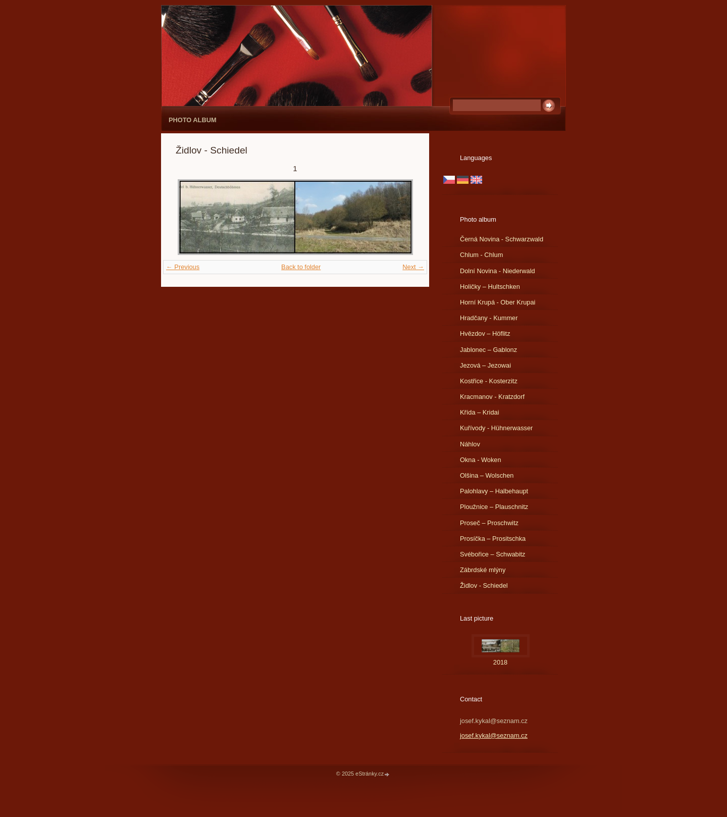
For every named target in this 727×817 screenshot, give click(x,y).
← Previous (182, 267)
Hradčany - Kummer (489, 318)
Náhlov (470, 444)
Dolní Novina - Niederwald (497, 271)
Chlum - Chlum (481, 255)
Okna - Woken (480, 460)
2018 (500, 662)
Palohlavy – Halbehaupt (494, 491)
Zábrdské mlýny (482, 570)
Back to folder (301, 267)
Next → (413, 267)
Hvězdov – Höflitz (485, 333)
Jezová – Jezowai (485, 365)
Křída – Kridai (479, 412)
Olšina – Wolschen (486, 475)
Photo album (193, 120)
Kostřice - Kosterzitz (488, 381)
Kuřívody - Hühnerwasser (496, 428)
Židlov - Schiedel (484, 585)
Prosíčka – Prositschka (493, 538)
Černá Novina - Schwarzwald (501, 239)
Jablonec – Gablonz (488, 349)
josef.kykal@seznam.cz (494, 735)
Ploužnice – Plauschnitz (494, 506)
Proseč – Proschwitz (489, 523)
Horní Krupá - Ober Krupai (497, 302)
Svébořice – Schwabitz (492, 554)
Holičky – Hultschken (490, 286)
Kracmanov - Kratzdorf (492, 396)
